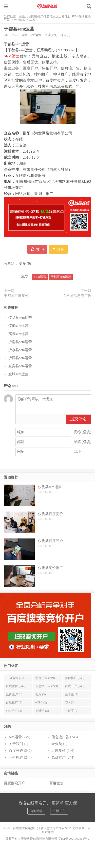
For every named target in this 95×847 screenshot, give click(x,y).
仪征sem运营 (18, 326)
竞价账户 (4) (14, 694)
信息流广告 (60, 737)
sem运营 (19, 19)
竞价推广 (58, 757)
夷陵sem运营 (18, 334)
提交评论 (78, 419)
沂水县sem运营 (20, 350)
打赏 (58, 249)
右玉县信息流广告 (77, 296)
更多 (22, 263)
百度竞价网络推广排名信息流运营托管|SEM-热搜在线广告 (47, 6)
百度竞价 (58, 751)
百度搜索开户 (14, 783)
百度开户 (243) (74, 686)
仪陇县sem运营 (20, 318)
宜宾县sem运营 (20, 366)
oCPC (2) (41, 702)
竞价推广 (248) (74, 678)
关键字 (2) (71, 711)
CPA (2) (70, 702)
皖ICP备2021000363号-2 (74, 838)
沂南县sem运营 (20, 342)
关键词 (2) (42, 711)
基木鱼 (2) (71, 694)
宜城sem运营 (18, 374)
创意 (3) (40, 694)
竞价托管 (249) (45, 678)
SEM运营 (12, 56)
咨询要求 (36, 811)
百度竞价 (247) (15, 686)
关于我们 (16, 744)
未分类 (56, 744)
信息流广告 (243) (46, 686)
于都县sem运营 (19, 28)
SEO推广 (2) (14, 711)
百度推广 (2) (14, 702)
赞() (37, 249)
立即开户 (59, 811)
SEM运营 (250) (16, 678)
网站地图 (48, 832)
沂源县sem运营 (20, 358)
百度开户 (16, 751)
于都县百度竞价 (16, 296)
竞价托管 (16, 757)
